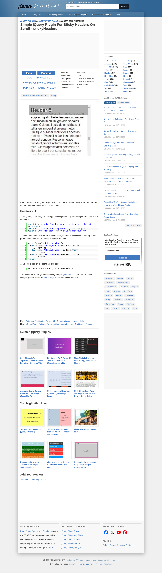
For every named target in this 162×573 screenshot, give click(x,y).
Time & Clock (128, 88)
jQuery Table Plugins (71, 543)
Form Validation (111, 287)
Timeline (115, 308)
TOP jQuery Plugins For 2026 (39, 87)
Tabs (107, 308)
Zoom (125, 91)
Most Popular (110, 103)
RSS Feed (108, 564)
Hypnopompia (67, 275)
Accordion (127, 61)
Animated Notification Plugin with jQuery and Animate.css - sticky (55, 321)
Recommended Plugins (101, 14)
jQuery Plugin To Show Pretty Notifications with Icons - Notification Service (59, 324)
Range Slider (110, 304)
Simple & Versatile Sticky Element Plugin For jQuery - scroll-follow (58, 431)
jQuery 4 (120, 278)
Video (135, 308)
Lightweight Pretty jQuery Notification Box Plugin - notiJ (58, 464)
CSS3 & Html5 (109, 67)
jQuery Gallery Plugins (72, 547)
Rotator (126, 79)
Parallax (118, 295)
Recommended (123, 103)
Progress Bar (129, 300)
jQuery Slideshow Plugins (73, 535)
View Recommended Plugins (39, 82)
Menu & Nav (108, 76)
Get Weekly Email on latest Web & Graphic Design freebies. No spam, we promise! (122, 242)
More (50, 547)
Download (46, 73)
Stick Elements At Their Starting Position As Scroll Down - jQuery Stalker (85, 393)
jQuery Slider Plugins (71, 531)
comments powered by (32, 480)
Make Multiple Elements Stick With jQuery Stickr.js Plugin (85, 360)
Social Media (109, 85)
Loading (126, 73)
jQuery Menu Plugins (71, 539)
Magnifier (135, 287)
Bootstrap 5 (109, 278)
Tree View (125, 308)
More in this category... (39, 77)
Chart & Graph (128, 64)
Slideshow (127, 82)
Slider (106, 82)
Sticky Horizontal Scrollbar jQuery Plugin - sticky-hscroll (58, 393)
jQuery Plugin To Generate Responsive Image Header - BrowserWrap (85, 464)
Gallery (107, 70)
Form (125, 67)
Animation (108, 64)
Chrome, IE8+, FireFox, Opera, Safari (34, 96)
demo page (49, 278)
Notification (117, 300)
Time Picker (129, 295)
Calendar (117, 291)
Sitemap (99, 564)
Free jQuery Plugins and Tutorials (40, 5)
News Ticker (128, 291)
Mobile (125, 76)
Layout (125, 70)
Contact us (130, 545)
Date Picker (124, 287)
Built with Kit (122, 264)
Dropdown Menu (122, 282)
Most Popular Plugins (78, 14)
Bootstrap (109, 295)
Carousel (130, 278)
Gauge (120, 304)
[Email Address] (122, 250)
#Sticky (53, 96)
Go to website (82, 85)
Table (125, 85)
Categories (36, 14)
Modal (108, 291)
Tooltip (106, 91)
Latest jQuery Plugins (55, 14)
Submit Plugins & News (113, 545)
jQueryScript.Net (75, 564)
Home (24, 14)
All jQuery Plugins (110, 61)
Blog (118, 14)
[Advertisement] (59, 51)
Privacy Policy (88, 564)
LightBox (107, 73)
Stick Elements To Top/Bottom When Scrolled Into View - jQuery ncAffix (31, 360)
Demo (29, 73)
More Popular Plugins (133, 226)
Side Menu (130, 304)
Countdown (109, 282)
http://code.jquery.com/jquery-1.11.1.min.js (70, 224)
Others (106, 79)
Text (105, 88)
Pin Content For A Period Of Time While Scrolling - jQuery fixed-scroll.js (59, 360)
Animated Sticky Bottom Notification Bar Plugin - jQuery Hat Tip (30, 393)
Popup (108, 300)
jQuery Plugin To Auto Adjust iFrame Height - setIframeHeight (29, 464)
